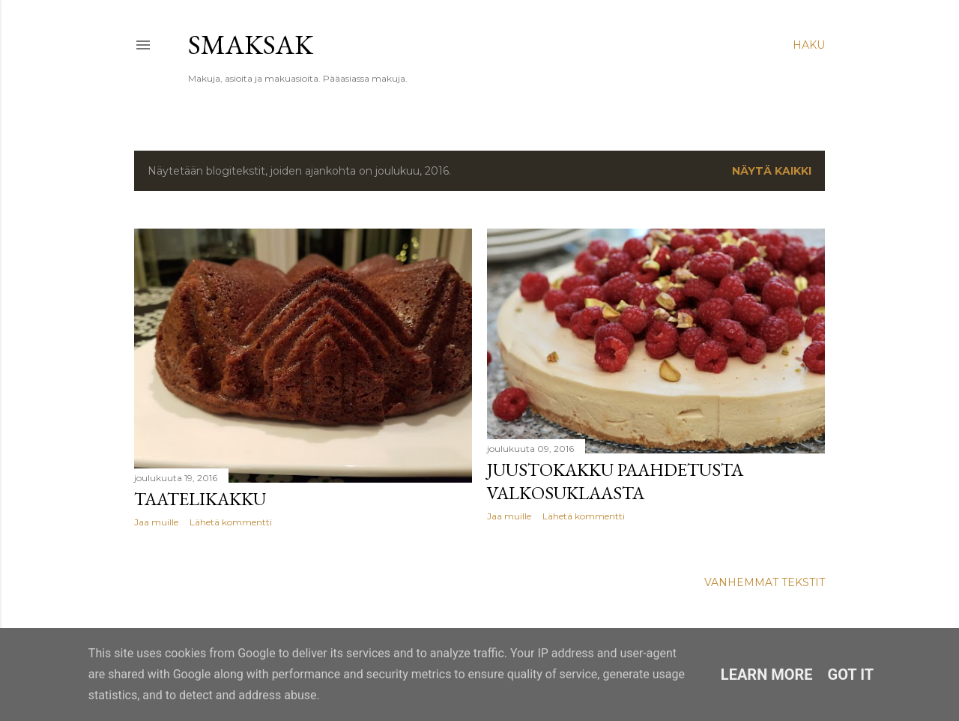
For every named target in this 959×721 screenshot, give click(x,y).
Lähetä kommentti (231, 522)
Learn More (767, 675)
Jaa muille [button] (156, 522)
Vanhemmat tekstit (764, 582)
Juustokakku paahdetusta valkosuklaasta (615, 481)
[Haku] (809, 45)
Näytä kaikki (771, 171)
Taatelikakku (200, 498)
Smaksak (250, 44)
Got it (851, 675)
